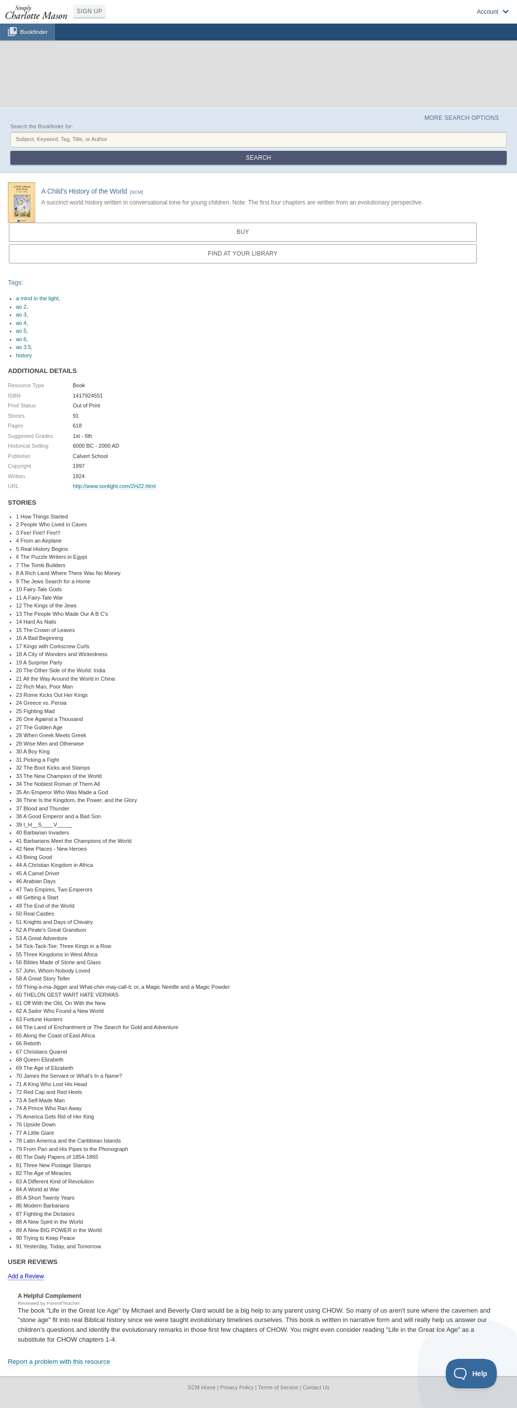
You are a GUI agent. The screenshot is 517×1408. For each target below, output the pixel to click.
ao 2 (21, 307)
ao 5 (21, 331)
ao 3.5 (23, 347)
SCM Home (202, 1387)
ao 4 (21, 323)
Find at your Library (243, 253)
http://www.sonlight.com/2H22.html (114, 486)
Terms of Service (278, 1387)
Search (258, 157)
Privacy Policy (237, 1387)
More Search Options (462, 118)
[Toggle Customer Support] (471, 1373)
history (24, 355)
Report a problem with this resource (59, 1361)
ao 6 (21, 339)
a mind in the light (37, 298)
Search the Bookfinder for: (41, 126)
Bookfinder (34, 32)
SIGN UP (89, 11)
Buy (242, 232)
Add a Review (26, 1276)
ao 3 (21, 314)
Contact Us (316, 1387)
